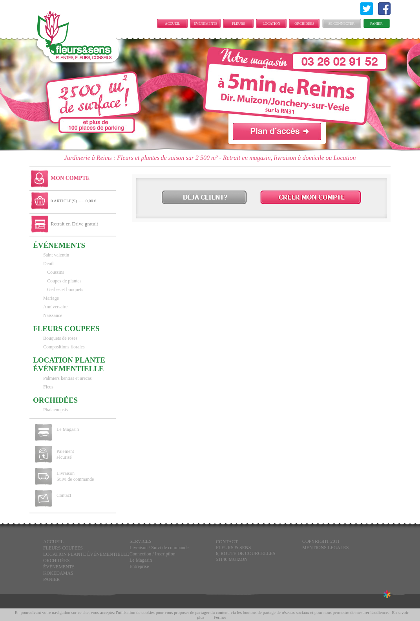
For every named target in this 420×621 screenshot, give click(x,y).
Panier (376, 24)
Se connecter (342, 24)
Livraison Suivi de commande (75, 476)
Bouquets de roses (60, 338)
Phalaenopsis (55, 409)
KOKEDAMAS (58, 573)
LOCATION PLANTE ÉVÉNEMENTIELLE (273, 25)
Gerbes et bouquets (65, 289)
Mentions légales (325, 547)
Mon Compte (70, 178)
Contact (64, 495)
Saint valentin (56, 255)
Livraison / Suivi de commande (159, 547)
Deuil (48, 263)
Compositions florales (64, 347)
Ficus (48, 387)
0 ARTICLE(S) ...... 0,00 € (73, 200)
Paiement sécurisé (65, 454)
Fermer (220, 617)
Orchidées (304, 24)
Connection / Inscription (152, 554)
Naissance (52, 315)
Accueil (172, 24)
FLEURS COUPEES (238, 25)
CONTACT (227, 541)
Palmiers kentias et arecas (67, 378)
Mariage (51, 298)
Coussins (55, 272)
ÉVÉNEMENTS (205, 24)
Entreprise (139, 566)
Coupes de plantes (64, 281)
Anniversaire (55, 307)
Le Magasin (68, 429)
